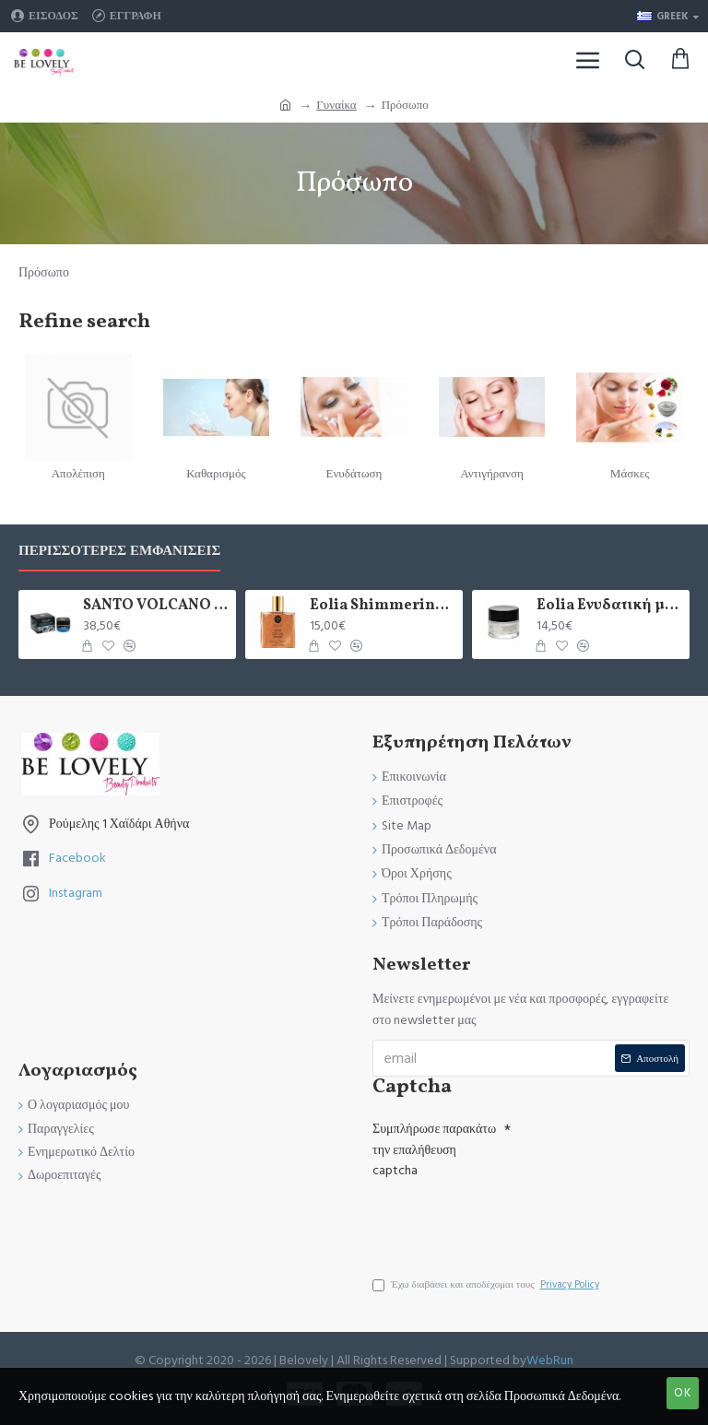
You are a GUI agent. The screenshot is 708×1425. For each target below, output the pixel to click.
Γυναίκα (336, 105)
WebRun (549, 1360)
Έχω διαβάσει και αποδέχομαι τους (487, 1285)
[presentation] (501, 1219)
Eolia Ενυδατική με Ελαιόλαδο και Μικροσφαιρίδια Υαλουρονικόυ (609, 606)
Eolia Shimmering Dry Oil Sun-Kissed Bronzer (382, 606)
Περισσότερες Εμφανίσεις (119, 551)
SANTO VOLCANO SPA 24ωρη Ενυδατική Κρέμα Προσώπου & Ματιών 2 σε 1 (156, 606)
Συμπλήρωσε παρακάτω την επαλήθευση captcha (434, 1150)
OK (682, 1392)
